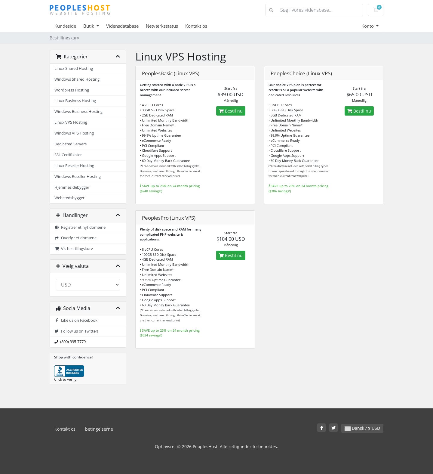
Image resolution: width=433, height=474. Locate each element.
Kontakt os (196, 26)
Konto (368, 26)
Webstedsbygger (69, 197)
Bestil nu (231, 111)
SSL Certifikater (68, 154)
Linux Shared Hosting (73, 68)
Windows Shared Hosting (77, 79)
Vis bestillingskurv (73, 248)
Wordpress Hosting (71, 90)
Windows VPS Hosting (74, 133)
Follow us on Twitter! (76, 331)
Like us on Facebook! (76, 320)
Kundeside (65, 26)
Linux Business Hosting (75, 100)
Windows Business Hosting (78, 111)
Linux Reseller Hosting (74, 165)
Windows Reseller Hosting (77, 176)
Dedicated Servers (70, 144)
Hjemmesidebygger (71, 187)
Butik (89, 26)
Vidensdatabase (122, 26)
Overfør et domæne (75, 237)
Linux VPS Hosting (70, 122)
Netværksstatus (162, 26)
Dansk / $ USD (362, 428)
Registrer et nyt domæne (80, 227)
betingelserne (99, 429)
